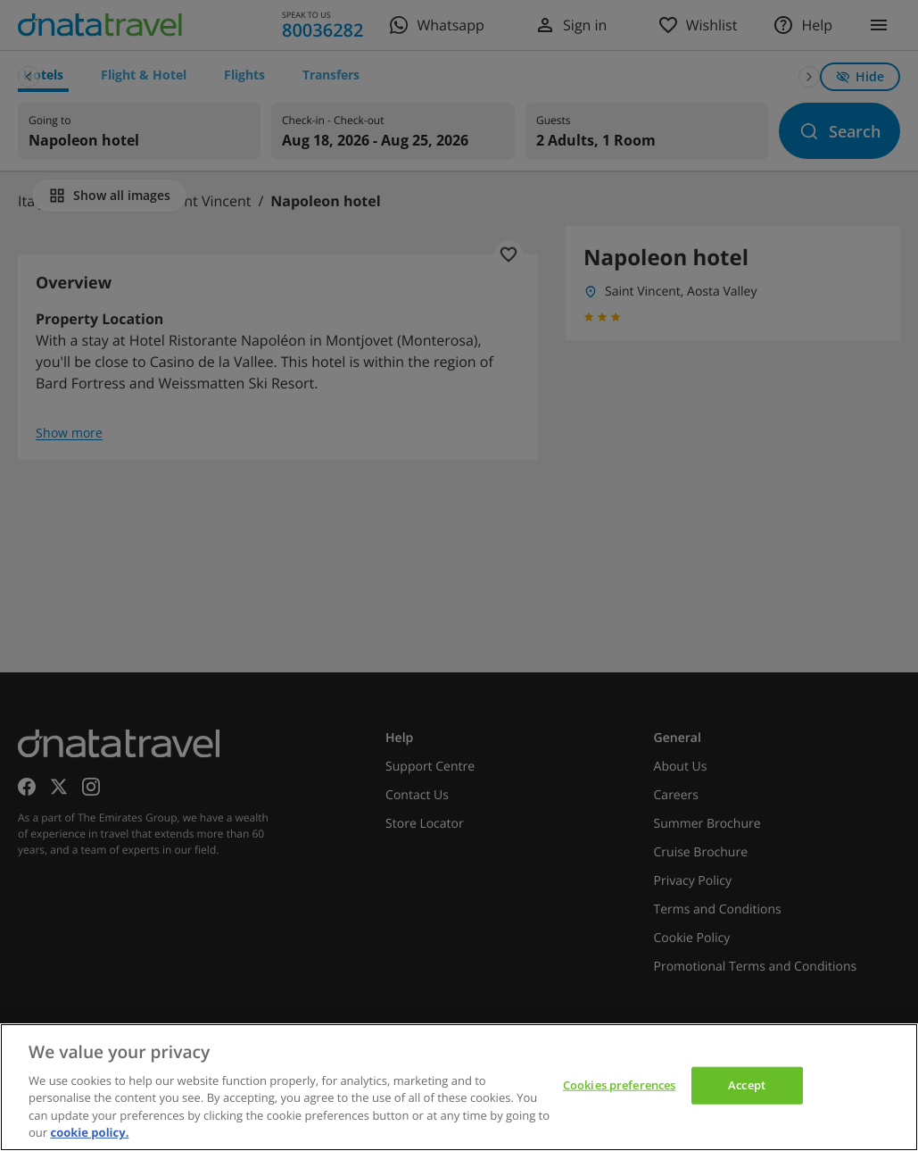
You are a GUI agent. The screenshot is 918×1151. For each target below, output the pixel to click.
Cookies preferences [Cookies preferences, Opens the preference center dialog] (619, 1085)
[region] (459, 1087)
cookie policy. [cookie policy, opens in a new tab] (89, 1132)
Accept (746, 1085)
